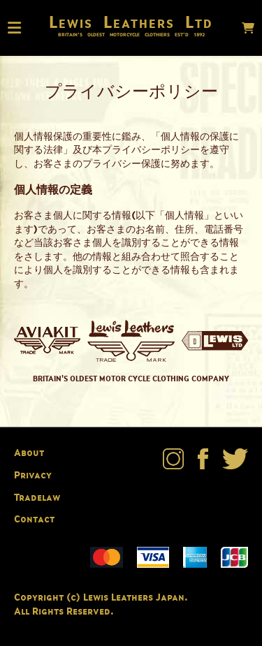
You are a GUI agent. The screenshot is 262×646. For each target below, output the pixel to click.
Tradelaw (37, 497)
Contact (34, 518)
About (29, 452)
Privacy (33, 474)
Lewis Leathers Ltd (131, 22)
